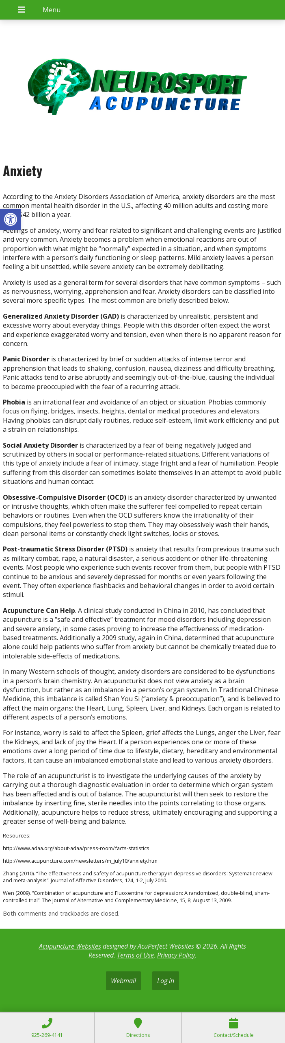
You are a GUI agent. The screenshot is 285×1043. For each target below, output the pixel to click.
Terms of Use (135, 955)
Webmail (123, 980)
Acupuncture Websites (70, 946)
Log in (165, 980)
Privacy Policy (176, 955)
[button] (10, 219)
